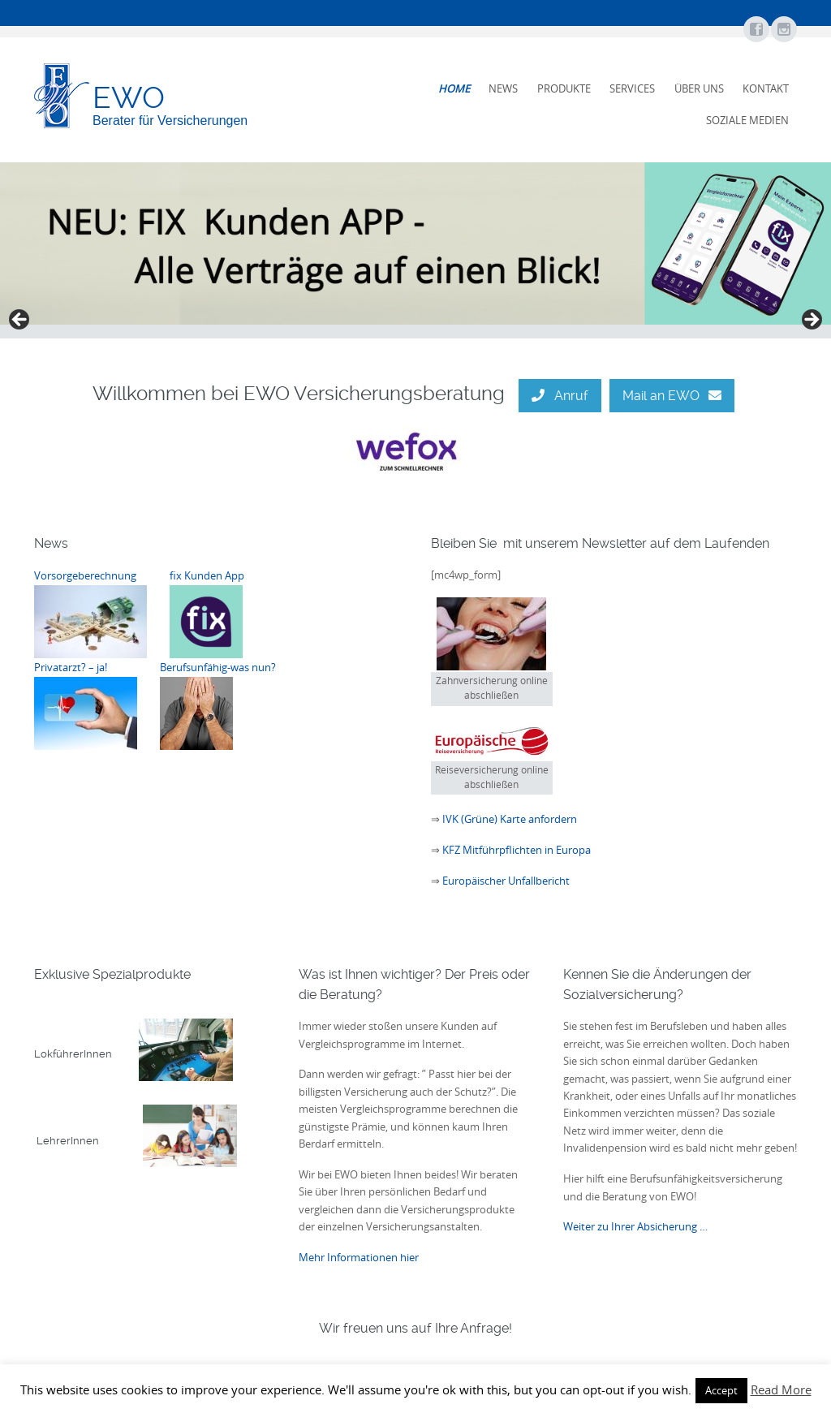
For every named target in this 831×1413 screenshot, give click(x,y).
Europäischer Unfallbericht (506, 880)
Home (454, 88)
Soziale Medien (747, 120)
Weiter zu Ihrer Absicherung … (635, 1226)
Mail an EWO (671, 395)
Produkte (564, 88)
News (503, 88)
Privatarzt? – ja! (70, 667)
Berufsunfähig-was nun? (218, 667)
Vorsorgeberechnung (85, 575)
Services (632, 88)
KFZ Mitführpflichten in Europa (516, 849)
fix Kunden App (207, 575)
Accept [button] (721, 1390)
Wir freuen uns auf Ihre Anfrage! (415, 1328)
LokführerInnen (86, 1054)
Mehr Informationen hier (359, 1257)
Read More (781, 1389)
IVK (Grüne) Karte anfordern (508, 819)
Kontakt (766, 88)
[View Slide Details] (415, 243)
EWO (129, 97)
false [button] (20, 320)
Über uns (699, 88)
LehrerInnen (137, 1141)
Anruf (560, 395)
